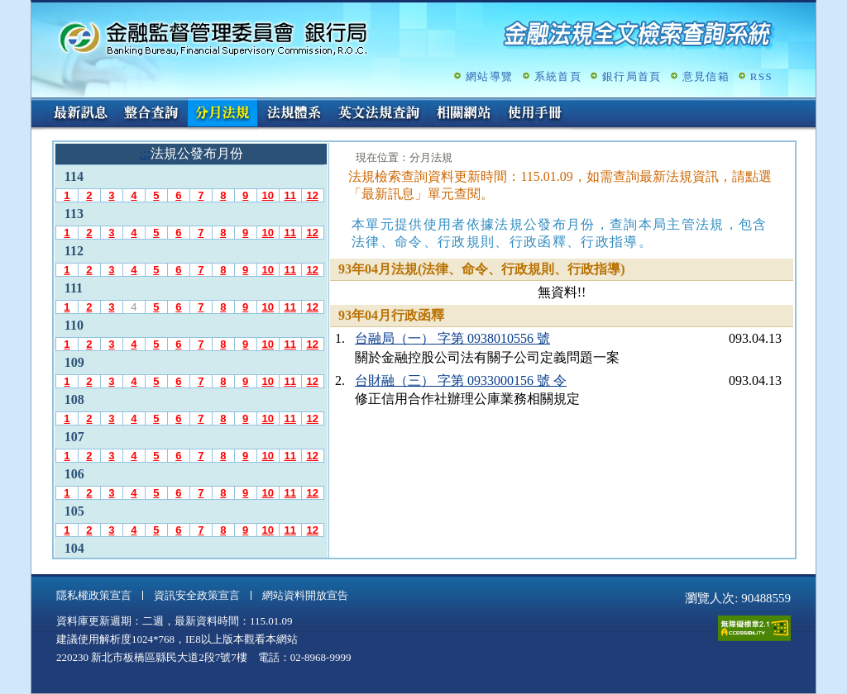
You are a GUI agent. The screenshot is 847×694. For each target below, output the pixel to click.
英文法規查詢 (378, 114)
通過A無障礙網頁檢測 (754, 628)
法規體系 (293, 114)
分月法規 (222, 114)
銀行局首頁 (632, 76)
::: (36, 104)
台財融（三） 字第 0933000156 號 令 (461, 380)
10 (267, 195)
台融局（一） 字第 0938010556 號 (452, 338)
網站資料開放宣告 (305, 595)
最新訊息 (80, 114)
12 (312, 195)
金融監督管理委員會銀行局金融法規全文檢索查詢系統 (213, 37)
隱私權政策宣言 (94, 595)
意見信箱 (706, 76)
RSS (761, 76)
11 (289, 195)
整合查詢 (151, 114)
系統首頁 (557, 76)
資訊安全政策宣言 (197, 595)
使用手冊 (535, 114)
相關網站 (464, 114)
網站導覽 (489, 76)
